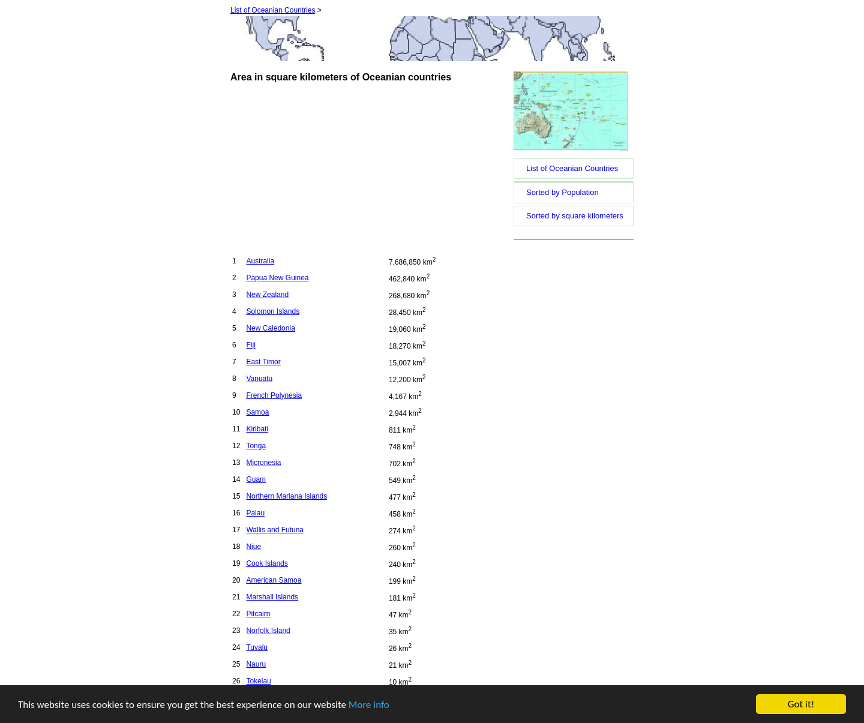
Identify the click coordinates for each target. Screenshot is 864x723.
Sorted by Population (562, 192)
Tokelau (258, 681)
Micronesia (263, 462)
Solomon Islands (272, 311)
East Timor (263, 362)
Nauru (256, 664)
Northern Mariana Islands (286, 496)
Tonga (256, 446)
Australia (260, 261)
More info (369, 704)
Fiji (250, 345)
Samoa (257, 412)
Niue (253, 546)
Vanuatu (259, 378)
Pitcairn (258, 614)
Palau (255, 513)
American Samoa (273, 580)
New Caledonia (270, 328)
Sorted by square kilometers (574, 215)
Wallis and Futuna (275, 530)
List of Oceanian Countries (272, 10)
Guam (256, 479)
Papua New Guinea (277, 278)
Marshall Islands (272, 597)
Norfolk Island (268, 630)
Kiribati (257, 429)
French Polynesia (274, 395)
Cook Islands (266, 563)
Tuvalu (257, 647)
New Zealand (267, 294)
